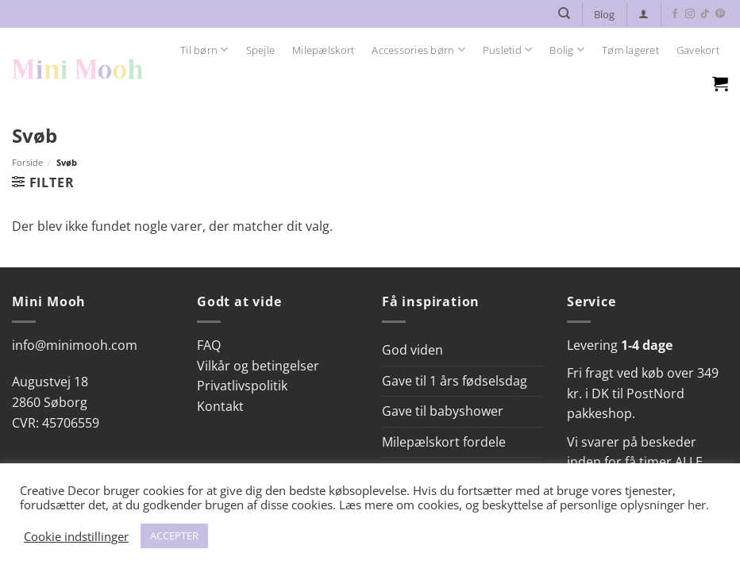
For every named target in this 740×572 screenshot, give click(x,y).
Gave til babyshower (442, 411)
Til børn (204, 49)
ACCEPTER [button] (174, 535)
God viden (412, 350)
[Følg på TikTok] (705, 14)
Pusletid (508, 49)
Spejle (261, 50)
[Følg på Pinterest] (720, 14)
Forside (27, 162)
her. (698, 504)
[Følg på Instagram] (690, 14)
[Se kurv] (720, 83)
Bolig (566, 49)
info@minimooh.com (74, 345)
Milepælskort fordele (444, 442)
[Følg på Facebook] (675, 14)
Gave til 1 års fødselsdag (454, 381)
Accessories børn (418, 49)
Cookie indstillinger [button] (76, 536)
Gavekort (697, 50)
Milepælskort (323, 50)
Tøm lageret (630, 50)
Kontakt (220, 406)
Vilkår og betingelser (258, 365)
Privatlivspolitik (242, 385)
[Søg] (564, 13)
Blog (604, 14)
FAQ (209, 345)
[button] (643, 14)
